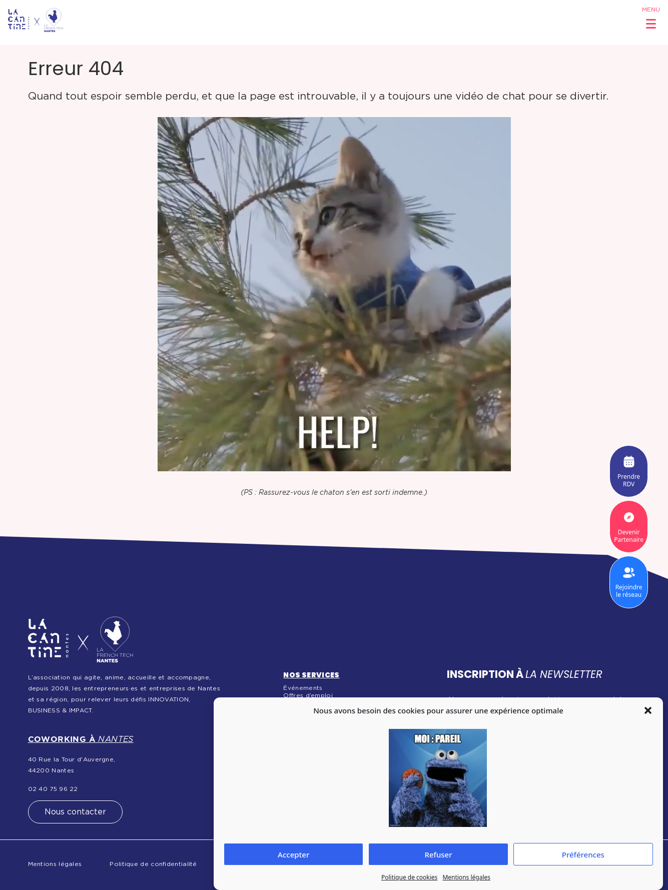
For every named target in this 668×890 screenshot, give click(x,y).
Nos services (311, 675)
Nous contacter (75, 812)
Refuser (438, 854)
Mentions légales (466, 877)
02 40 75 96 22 (53, 789)
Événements (302, 688)
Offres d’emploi (308, 695)
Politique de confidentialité (153, 864)
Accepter (293, 854)
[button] (648, 710)
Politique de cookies (409, 877)
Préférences (583, 854)
